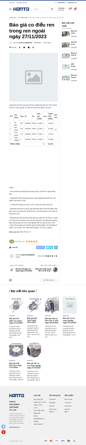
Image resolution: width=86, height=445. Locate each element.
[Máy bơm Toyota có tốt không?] (66, 78)
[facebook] (46, 256)
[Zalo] (4, 427)
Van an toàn (68, 399)
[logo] (21, 9)
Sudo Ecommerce (25, 43)
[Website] (48, 256)
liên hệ (25, 211)
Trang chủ (52, 399)
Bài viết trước (16, 265)
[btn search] (52, 9)
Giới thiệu (52, 402)
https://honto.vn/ (25, 232)
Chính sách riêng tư (53, 410)
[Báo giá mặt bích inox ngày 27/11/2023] (16, 349)
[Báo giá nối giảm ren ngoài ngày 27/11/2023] (16, 305)
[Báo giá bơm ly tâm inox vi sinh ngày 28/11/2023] (52, 305)
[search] (43, 9)
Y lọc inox (67, 402)
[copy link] (33, 47)
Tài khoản (11, 2)
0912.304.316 (38, 399)
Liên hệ (51, 406)
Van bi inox (68, 406)
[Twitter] (50, 256)
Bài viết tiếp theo (49, 265)
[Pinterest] (52, 256)
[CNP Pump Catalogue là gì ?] (66, 67)
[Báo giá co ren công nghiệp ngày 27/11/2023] (70, 305)
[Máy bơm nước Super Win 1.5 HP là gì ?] (66, 34)
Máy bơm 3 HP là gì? (74, 55)
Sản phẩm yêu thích (21, 2)
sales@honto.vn (72, 2)
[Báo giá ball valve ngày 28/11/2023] (34, 305)
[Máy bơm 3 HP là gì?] (66, 56)
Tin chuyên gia (16, 299)
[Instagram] (54, 256)
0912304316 (61, 2)
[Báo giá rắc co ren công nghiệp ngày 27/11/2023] (34, 349)
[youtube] (56, 256)
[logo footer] (17, 395)
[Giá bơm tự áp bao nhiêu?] (66, 45)
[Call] (4, 432)
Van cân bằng (67, 410)
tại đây (23, 200)
